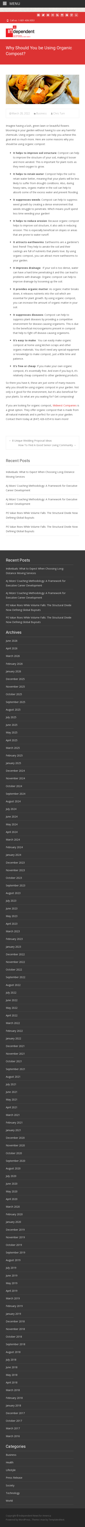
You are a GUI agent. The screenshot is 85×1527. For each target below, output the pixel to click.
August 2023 (13, 893)
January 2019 (13, 1313)
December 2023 (15, 862)
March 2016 (13, 1436)
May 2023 (11, 916)
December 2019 (15, 1229)
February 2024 (14, 847)
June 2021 (11, 1092)
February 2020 (14, 1214)
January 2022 (13, 1038)
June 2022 (11, 1000)
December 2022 (15, 954)
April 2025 (11, 740)
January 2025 (13, 763)
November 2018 (15, 1329)
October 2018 (14, 1336)
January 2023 (13, 946)
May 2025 (11, 732)
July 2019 (11, 1267)
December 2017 (15, 1413)
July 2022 (11, 992)
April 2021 (11, 1107)
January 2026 (13, 671)
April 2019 (11, 1290)
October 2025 (14, 694)
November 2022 (15, 962)
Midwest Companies (65, 405)
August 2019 (13, 1260)
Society (10, 1485)
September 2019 (15, 1252)
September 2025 (15, 702)
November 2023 (15, 870)
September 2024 (15, 793)
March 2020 (13, 1206)
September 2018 (15, 1344)
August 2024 (13, 801)
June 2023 (11, 908)
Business (41, 113)
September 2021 (15, 1069)
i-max (42, 1519)
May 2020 (11, 1191)
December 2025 (15, 679)
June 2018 (11, 1367)
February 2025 (14, 755)
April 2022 (11, 1015)
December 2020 (15, 1137)
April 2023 (11, 923)
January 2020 (13, 1222)
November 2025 (15, 686)
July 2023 (11, 900)
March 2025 (13, 748)
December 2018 (15, 1321)
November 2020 (15, 1145)
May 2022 (11, 1007)
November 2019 (15, 1237)
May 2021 (11, 1099)
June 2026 (11, 640)
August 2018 (13, 1352)
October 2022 (14, 969)
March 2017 (13, 1428)
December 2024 (15, 770)
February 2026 (14, 663)
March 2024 (13, 839)
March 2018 (13, 1390)
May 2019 (11, 1283)
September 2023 (15, 885)
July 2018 (11, 1359)
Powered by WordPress (18, 1519)
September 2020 (15, 1160)
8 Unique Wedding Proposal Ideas (30, 440)
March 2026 (13, 656)
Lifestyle (11, 1470)
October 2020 (14, 1153)
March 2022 (13, 1023)
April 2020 (11, 1199)
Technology (13, 1493)
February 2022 (14, 1031)
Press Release (14, 1477)
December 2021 (15, 1046)
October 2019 (14, 1245)
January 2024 (13, 854)
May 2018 (11, 1375)
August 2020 (13, 1168)
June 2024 (11, 816)
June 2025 (11, 725)
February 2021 (14, 1122)
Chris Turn (59, 113)
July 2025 (11, 717)
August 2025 (13, 709)
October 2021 (14, 1061)
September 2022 (15, 977)
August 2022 (13, 985)
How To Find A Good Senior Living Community (47, 445)
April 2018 (11, 1382)
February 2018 (14, 1398)
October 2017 (14, 1420)
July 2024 (11, 809)
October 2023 (14, 878)
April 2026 (11, 648)
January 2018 (13, 1405)
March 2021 (13, 1115)
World (9, 1500)
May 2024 (11, 824)
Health (9, 1462)
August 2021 (13, 1076)
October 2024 (14, 786)
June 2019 (11, 1275)
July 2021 (11, 1084)
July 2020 (11, 1176)
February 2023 (14, 939)
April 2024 (11, 832)
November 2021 (15, 1053)
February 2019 (14, 1306)
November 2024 (15, 778)
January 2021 (13, 1130)
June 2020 (11, 1183)
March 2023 (13, 931)
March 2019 (13, 1298)
